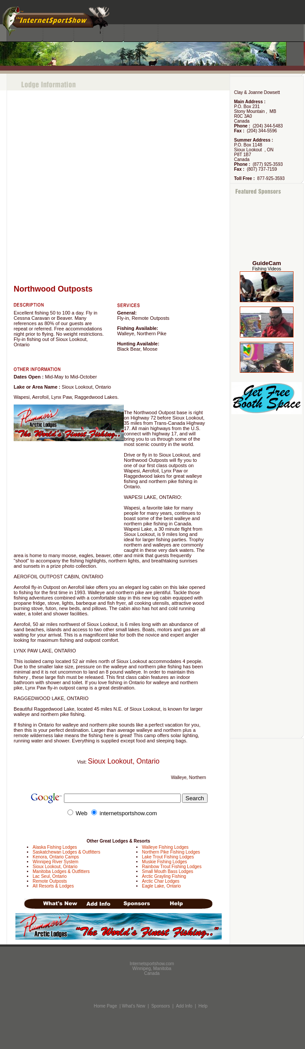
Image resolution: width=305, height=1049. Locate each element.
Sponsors (160, 1006)
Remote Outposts (50, 881)
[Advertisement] (266, 227)
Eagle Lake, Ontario (161, 886)
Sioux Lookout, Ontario (55, 866)
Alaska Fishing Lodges (55, 847)
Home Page (105, 1006)
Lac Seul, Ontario (50, 876)
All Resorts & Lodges (53, 886)
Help (203, 1006)
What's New (133, 1006)
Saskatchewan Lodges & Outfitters (66, 852)
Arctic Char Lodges (160, 881)
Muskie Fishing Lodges (164, 861)
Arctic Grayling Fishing (164, 876)
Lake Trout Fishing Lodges (168, 856)
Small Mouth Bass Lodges (167, 871)
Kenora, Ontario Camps (56, 856)
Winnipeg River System (55, 861)
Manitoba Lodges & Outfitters (61, 871)
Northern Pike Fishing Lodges (171, 852)
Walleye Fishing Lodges (165, 847)
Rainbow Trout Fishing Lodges (171, 866)
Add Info (184, 1006)
